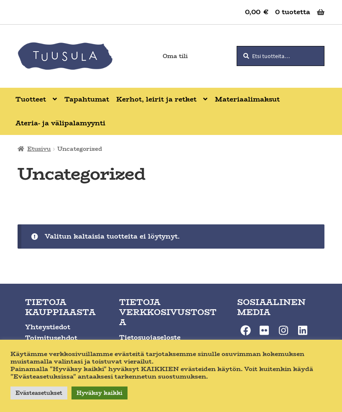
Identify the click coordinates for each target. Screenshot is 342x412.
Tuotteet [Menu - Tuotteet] (30, 99)
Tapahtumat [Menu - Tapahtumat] (86, 99)
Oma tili (175, 56)
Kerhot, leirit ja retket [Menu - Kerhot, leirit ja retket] (156, 99)
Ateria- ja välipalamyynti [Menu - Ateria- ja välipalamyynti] (60, 123)
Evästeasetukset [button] (38, 393)
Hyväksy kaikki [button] (100, 393)
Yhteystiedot (47, 327)
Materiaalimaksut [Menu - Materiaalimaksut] (247, 99)
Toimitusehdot (51, 338)
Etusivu (39, 148)
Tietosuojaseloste (150, 337)
